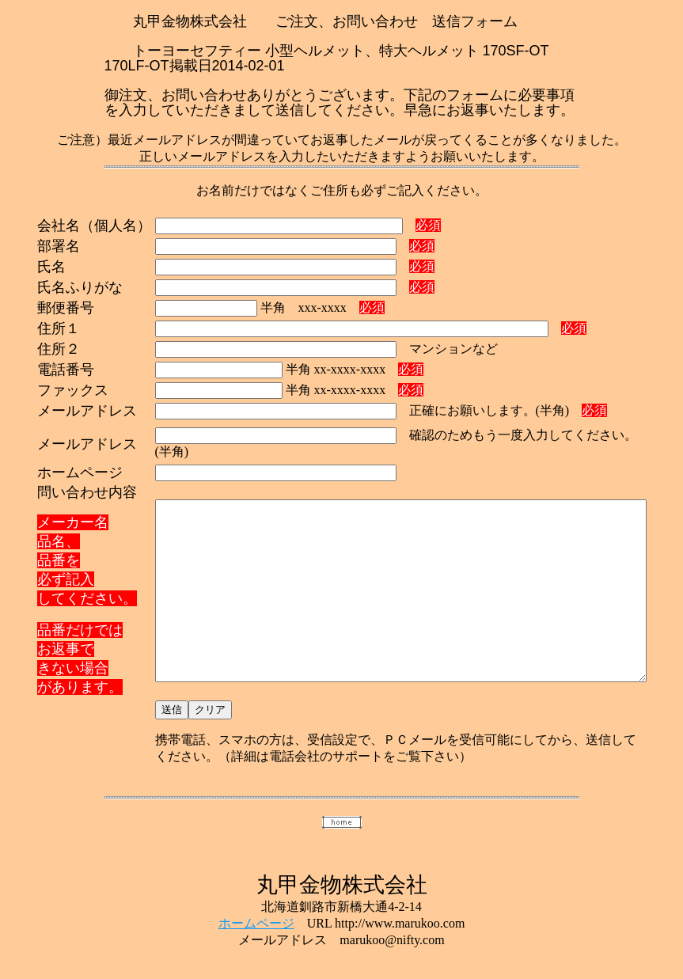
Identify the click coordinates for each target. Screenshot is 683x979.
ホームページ (256, 913)
